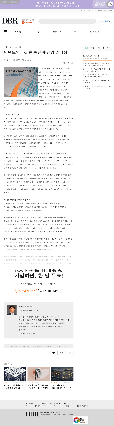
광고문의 (85, 406)
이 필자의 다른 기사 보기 (27, 333)
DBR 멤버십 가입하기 (49, 290)
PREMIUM (56, 31)
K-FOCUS (95, 31)
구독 (76, 31)
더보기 (64, 63)
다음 (70, 353)
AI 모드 (105, 21)
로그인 (83, 11)
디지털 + (37, 31)
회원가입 (90, 11)
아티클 (18, 31)
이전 (54, 353)
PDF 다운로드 (68, 63)
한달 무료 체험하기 (26, 290)
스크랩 (71, 63)
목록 (62, 353)
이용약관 (37, 406)
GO (108, 48)
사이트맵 (78, 406)
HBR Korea (108, 11)
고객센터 (99, 11)
